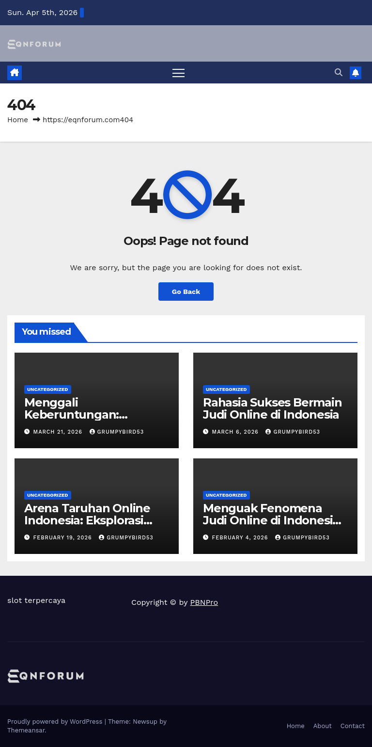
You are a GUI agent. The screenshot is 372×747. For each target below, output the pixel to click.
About (322, 726)
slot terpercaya (36, 600)
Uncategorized (47, 389)
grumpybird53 (117, 432)
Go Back (186, 291)
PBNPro (204, 602)
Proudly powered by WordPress (56, 721)
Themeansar (26, 730)
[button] (338, 72)
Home (17, 119)
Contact (353, 726)
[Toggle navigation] (178, 72)
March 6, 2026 (236, 432)
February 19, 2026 (63, 538)
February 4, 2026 (241, 538)
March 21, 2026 (59, 432)
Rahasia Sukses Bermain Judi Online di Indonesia (272, 408)
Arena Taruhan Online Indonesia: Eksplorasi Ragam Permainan (87, 520)
